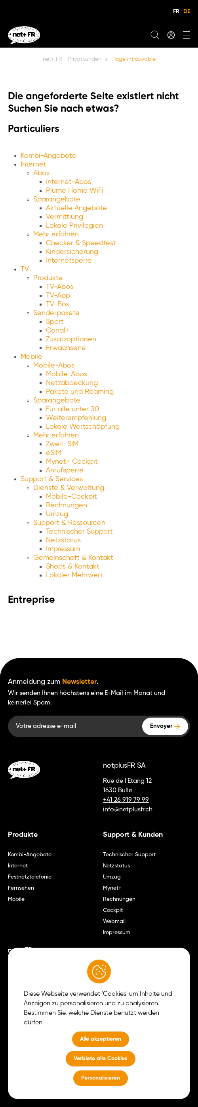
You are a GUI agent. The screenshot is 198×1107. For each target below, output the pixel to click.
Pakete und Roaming (80, 391)
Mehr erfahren (56, 234)
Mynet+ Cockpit (72, 461)
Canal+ (57, 330)
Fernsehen (21, 888)
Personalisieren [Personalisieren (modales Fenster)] (100, 1078)
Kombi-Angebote (48, 155)
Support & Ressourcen (69, 522)
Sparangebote (56, 199)
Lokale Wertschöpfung (83, 426)
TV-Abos (59, 286)
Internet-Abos (68, 182)
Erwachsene (66, 348)
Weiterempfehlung (76, 418)
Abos (41, 173)
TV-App (58, 295)
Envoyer (161, 726)
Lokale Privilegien (74, 225)
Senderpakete (56, 313)
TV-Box (57, 304)
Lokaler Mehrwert (74, 575)
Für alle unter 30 (72, 409)
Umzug (57, 514)
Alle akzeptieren (100, 1039)
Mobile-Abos (53, 365)
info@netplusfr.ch (127, 810)
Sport (55, 321)
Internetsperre (69, 260)
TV (25, 269)
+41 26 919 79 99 (126, 800)
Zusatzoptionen (71, 339)
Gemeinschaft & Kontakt (73, 557)
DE (186, 11)
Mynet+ (112, 888)
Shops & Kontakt (72, 566)
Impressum (63, 549)
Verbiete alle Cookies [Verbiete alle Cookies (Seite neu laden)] (101, 1058)
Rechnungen (66, 505)
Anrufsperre (65, 470)
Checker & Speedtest (81, 243)
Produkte (48, 278)
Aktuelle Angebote (76, 208)
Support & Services (52, 479)
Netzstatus (63, 540)
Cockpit (113, 910)
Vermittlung (64, 217)
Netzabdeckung (72, 383)
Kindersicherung (72, 251)
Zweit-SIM (62, 444)
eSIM (53, 453)
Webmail (114, 921)
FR (176, 11)
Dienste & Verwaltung (68, 488)
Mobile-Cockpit (71, 496)
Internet (33, 164)
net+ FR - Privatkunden (72, 59)
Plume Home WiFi (74, 190)
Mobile (31, 356)
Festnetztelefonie (29, 877)
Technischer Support (79, 531)
